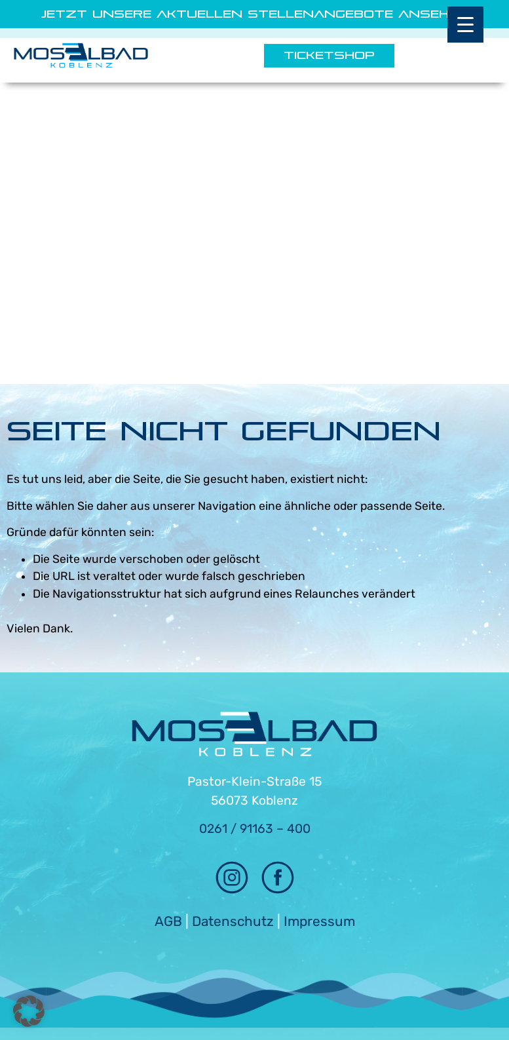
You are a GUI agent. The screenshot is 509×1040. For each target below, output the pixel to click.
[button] (29, 1011)
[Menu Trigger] (465, 25)
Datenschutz (233, 921)
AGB (168, 921)
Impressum (319, 921)
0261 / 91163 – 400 (255, 828)
